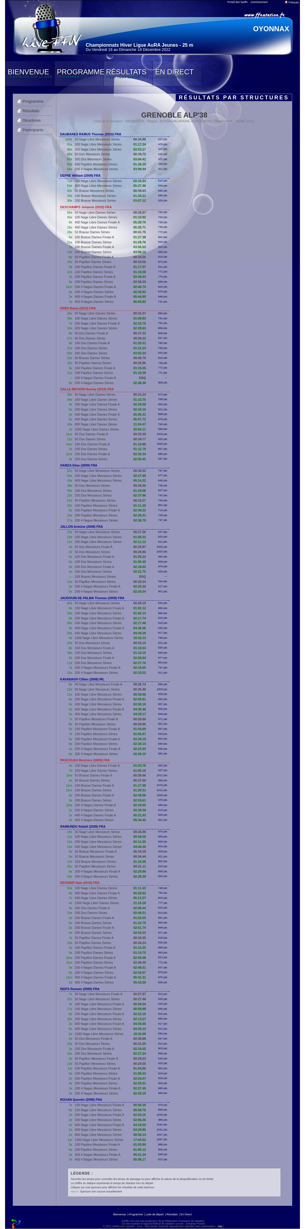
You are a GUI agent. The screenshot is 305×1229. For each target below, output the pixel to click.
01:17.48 (139, 785)
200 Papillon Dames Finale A (95, 276)
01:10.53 (139, 648)
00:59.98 (139, 1009)
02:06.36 (139, 1120)
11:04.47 (139, 424)
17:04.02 (139, 1140)
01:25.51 (139, 196)
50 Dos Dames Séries (90, 338)
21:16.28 (139, 903)
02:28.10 (139, 754)
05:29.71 (139, 227)
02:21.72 (139, 571)
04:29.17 (139, 714)
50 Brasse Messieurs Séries (94, 190)
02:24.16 (139, 409)
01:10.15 (139, 653)
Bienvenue (119, 1214)
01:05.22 (139, 556)
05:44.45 (139, 820)
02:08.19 (139, 704)
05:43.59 (139, 982)
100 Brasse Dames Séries (93, 242)
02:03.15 (139, 1115)
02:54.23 (139, 932)
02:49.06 (139, 795)
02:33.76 (139, 323)
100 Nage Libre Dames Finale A (97, 765)
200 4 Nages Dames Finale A (95, 287)
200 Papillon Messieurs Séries (96, 515)
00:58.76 (139, 1110)
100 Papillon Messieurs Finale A (97, 729)
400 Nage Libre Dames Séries (96, 227)
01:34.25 (139, 164)
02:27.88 (139, 475)
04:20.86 (139, 1129)
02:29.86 (139, 871)
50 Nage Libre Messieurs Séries (97, 139)
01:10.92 (139, 217)
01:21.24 (139, 348)
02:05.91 (139, 699)
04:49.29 (139, 633)
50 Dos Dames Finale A (91, 333)
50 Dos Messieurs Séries (92, 154)
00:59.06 (139, 694)
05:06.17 (139, 1159)
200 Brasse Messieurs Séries (95, 200)
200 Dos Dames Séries (91, 353)
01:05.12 (139, 1149)
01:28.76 (139, 242)
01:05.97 (139, 734)
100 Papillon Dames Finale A (95, 267)
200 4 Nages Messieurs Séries (96, 169)
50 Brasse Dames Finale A (93, 775)
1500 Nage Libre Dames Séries (97, 429)
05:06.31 (139, 414)
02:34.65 (139, 667)
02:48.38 (139, 383)
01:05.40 (139, 561)
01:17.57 (139, 267)
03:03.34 (139, 353)
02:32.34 (139, 454)
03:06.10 (139, 252)
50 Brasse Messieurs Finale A (96, 851)
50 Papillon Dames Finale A (94, 257)
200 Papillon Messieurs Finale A (97, 510)
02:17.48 (139, 623)
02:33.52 (139, 672)
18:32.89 (139, 1034)
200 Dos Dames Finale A (92, 454)
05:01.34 (139, 1154)
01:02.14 (139, 613)
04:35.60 (139, 1024)
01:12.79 (139, 449)
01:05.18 (139, 770)
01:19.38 (139, 272)
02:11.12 (139, 542)
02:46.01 (139, 967)
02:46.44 (139, 908)
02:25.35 (139, 586)
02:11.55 (139, 841)
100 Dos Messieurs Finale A (94, 556)
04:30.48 (139, 709)
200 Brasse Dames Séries (93, 252)
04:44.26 (139, 846)
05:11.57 (139, 898)
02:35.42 (139, 459)
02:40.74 (139, 287)
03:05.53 (139, 247)
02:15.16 (139, 1014)
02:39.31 (139, 515)
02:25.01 (139, 1083)
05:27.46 (139, 185)
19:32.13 (139, 638)
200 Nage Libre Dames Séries (96, 328)
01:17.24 (139, 144)
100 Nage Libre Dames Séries (96, 217)
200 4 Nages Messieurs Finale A (97, 586)
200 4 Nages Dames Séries (94, 292)
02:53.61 (139, 800)
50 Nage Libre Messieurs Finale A (98, 684)
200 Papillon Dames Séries (94, 282)
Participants (33, 130)
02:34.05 (139, 805)
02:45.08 (139, 957)
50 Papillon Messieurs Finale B (96, 1058)
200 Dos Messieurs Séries (93, 159)
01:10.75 (139, 399)
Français (291, 2)
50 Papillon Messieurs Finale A (96, 719)
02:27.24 (139, 1053)
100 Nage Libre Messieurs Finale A (99, 608)
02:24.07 (139, 1078)
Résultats (31, 111)
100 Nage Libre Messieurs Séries (98, 144)
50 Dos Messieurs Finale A (94, 547)
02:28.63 (139, 328)
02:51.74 (139, 927)
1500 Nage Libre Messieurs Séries (99, 638)
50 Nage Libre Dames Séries (95, 212)
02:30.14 (139, 744)
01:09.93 (139, 318)
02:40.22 (139, 510)
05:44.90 (139, 296)
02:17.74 (139, 618)
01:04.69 (139, 729)
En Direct (186, 1214)
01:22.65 (139, 918)
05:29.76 (139, 222)
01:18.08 (139, 490)
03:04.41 (139, 159)
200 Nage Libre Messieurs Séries (98, 149)
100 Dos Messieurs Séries (93, 490)
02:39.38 (139, 810)
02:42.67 (139, 972)
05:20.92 (139, 893)
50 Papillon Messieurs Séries (95, 500)
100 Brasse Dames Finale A (94, 237)
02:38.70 (139, 520)
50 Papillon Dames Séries (93, 262)
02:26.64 (139, 658)
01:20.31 (139, 343)
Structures (32, 120)
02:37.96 (139, 495)
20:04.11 (139, 429)
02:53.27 (139, 149)
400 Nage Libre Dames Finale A (97, 222)
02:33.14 (139, 181)
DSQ (142, 378)
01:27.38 (139, 237)
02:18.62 (139, 567)
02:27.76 (139, 663)
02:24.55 (139, 1048)
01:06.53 (139, 1073)
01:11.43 (139, 888)
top (220, 1226)
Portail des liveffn (237, 2)
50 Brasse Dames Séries (92, 232)
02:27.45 (139, 1088)
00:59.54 (139, 1004)
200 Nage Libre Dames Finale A (97, 323)
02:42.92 (139, 292)
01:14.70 (139, 952)
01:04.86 (139, 1068)
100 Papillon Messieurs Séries (96, 164)
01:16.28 (139, 861)
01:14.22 (139, 947)
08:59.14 (139, 1134)
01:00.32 (139, 537)
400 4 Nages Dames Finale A (95, 296)
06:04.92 (139, 301)
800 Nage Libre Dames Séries (96, 424)
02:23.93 (139, 749)
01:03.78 (139, 765)
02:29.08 (139, 404)
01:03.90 (139, 1144)
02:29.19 (139, 739)
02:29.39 (139, 876)
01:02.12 (139, 608)
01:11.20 (139, 505)
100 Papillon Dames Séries (94, 272)
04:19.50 (139, 1125)
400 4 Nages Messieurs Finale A (97, 1154)
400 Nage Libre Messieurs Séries (98, 185)
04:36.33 (139, 1029)
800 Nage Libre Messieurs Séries (98, 1134)
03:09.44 (139, 169)
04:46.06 (139, 628)
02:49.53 (139, 276)
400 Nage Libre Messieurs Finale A (99, 628)
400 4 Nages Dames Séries (94, 301)
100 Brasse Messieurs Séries (95, 196)
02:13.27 (139, 1019)
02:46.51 (139, 913)
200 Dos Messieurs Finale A (94, 567)
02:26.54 (139, 591)
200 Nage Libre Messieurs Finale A (99, 618)
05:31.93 (139, 815)
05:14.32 (139, 480)
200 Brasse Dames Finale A (94, 247)
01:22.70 (139, 923)
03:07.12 (139, 200)
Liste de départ (155, 1214)
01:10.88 (139, 444)
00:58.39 (139, 1105)
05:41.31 (139, 977)
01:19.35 (139, 368)
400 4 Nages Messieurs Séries (96, 1159)
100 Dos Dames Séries (91, 348)
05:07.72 (139, 419)
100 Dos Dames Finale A (92, 343)
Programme (33, 101)
